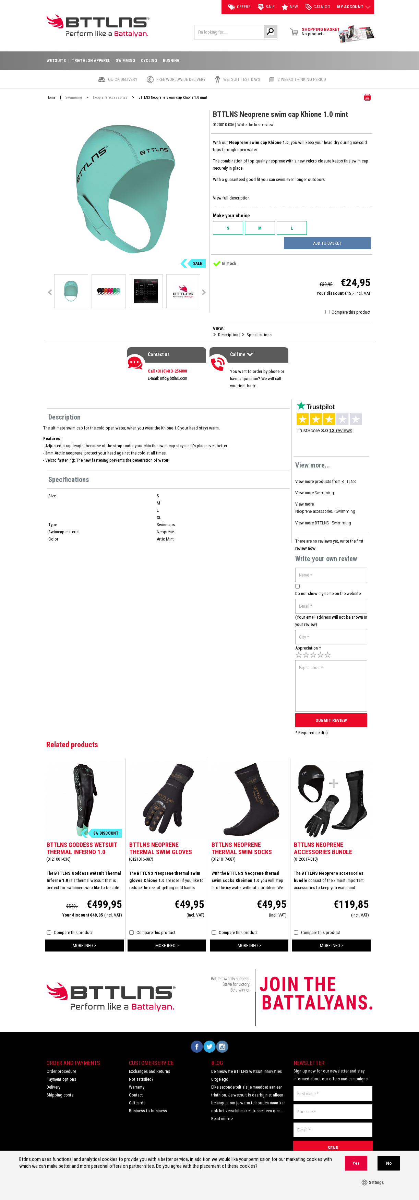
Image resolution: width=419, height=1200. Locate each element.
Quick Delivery (122, 79)
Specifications (259, 334)
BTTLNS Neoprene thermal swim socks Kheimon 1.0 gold (242, 847)
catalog (317, 7)
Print (362, 97)
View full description (231, 198)
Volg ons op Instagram (222, 1042)
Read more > (222, 1113)
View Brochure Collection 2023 (357, 34)
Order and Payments (73, 1058)
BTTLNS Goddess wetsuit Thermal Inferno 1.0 (82, 843)
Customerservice (151, 1058)
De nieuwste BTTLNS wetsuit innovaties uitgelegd (246, 1070)
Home (51, 97)
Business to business (148, 1105)
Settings (372, 1182)
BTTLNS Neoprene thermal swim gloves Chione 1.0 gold (160, 847)
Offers (239, 7)
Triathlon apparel (91, 61)
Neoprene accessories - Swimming (325, 509)
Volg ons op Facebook (197, 1042)
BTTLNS (349, 481)
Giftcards (137, 1098)
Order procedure (61, 1066)
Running (171, 61)
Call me (242, 355)
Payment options (61, 1074)
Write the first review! (256, 124)
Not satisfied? (141, 1074)
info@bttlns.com (173, 378)
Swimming (324, 491)
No (389, 1163)
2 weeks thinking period (302, 79)
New (290, 7)
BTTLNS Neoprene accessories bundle (323, 843)
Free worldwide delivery (181, 79)
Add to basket (334, 243)
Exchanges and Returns (149, 1066)
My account (354, 6)
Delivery (53, 1082)
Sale (266, 7)
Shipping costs (60, 1090)
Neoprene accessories (110, 97)
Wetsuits (56, 61)
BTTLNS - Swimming (332, 520)
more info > (84, 940)
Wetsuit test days (241, 79)
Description (228, 334)
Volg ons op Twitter (210, 1042)
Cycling (149, 61)
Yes (356, 1163)
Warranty (136, 1082)
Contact (136, 1090)
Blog (217, 1058)
